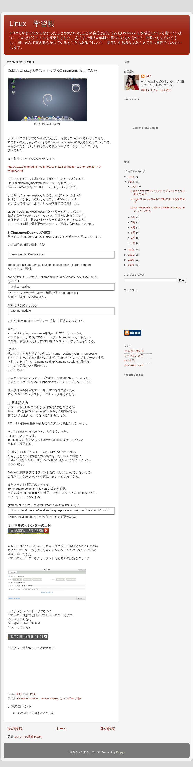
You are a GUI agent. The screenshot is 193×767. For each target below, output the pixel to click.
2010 (131, 259)
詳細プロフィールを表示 (156, 90)
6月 (133, 227)
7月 (133, 222)
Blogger (120, 752)
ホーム (61, 729)
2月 (133, 237)
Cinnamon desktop (28, 698)
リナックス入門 (133, 355)
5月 (133, 232)
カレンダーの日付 (71, 698)
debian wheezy (49, 698)
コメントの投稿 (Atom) (28, 736)
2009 (131, 264)
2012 (131, 249)
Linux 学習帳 (31, 24)
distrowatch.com (133, 365)
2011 (131, 254)
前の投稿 (107, 729)
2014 (131, 176)
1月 (133, 242)
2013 (131, 181)
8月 (133, 217)
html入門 (129, 360)
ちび (148, 76)
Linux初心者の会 (134, 350)
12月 (134, 186)
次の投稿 (14, 729)
